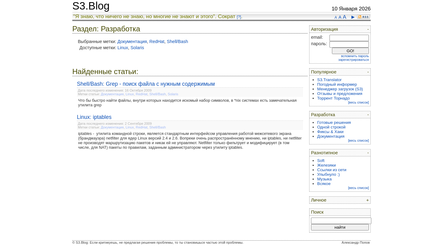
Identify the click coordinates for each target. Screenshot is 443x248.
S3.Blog (91, 6)
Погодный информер (337, 84)
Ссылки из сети (331, 169)
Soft (321, 160)
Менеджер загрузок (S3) (340, 89)
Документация (132, 41)
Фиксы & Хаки (330, 131)
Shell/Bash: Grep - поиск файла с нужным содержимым (146, 84)
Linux (123, 47)
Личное (318, 200)
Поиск (317, 212)
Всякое (324, 183)
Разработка (323, 114)
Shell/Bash (177, 41)
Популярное (324, 71)
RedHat (157, 41)
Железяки (326, 165)
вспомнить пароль (355, 56)
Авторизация (324, 29)
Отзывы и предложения (339, 93)
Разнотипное (324, 152)
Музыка (324, 179)
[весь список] (358, 102)
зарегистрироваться (353, 59)
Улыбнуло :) (328, 174)
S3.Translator (329, 79)
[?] (239, 17)
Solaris (137, 47)
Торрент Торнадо (333, 98)
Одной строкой (331, 127)
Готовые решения (334, 122)
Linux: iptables (94, 117)
